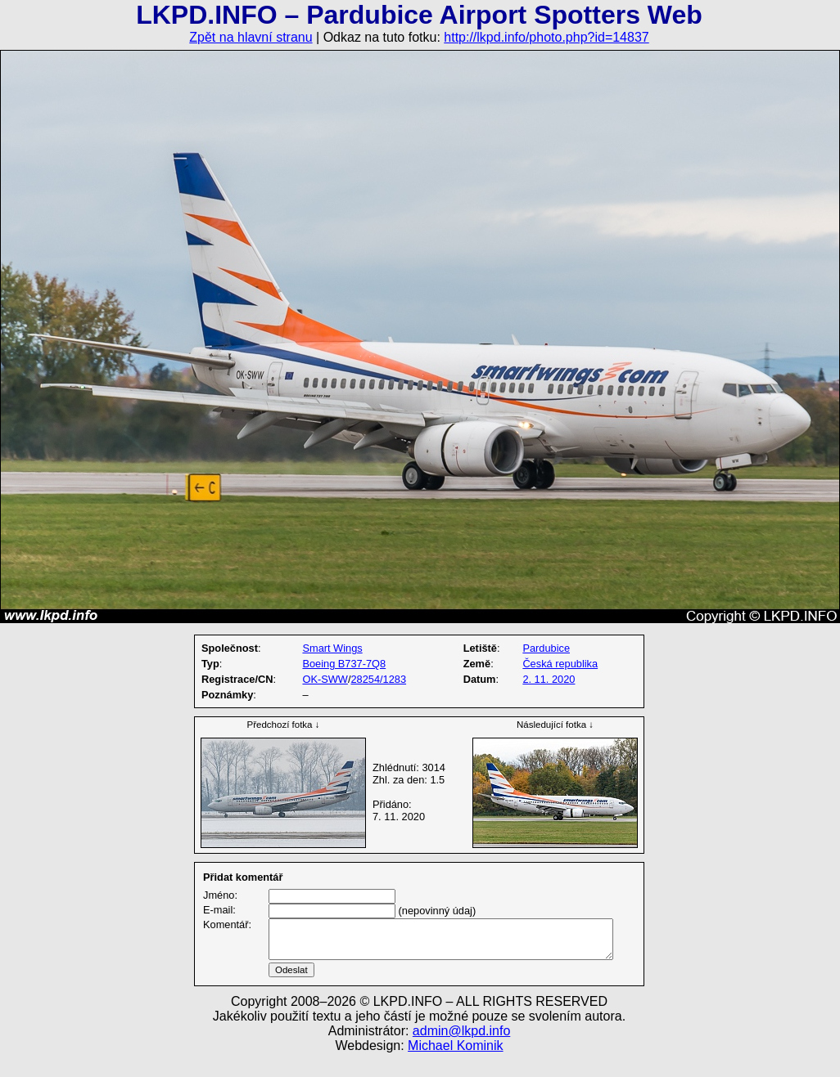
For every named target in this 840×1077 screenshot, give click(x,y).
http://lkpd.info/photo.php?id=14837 (546, 37)
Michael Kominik (455, 1065)
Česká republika (560, 663)
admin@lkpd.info (461, 1050)
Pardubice (546, 648)
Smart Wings (332, 648)
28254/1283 (378, 679)
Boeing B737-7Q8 (344, 663)
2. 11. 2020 (548, 679)
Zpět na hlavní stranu (250, 37)
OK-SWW (324, 679)
